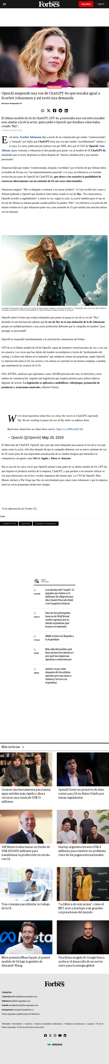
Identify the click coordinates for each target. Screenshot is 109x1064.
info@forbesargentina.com (19, 1001)
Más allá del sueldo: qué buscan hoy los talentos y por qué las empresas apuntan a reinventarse (59, 654)
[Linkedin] (65, 1035)
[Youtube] (60, 1035)
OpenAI (25, 523)
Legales (90, 1024)
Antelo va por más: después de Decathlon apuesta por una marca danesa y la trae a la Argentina (58, 676)
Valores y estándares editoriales (48, 1024)
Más (58, 581)
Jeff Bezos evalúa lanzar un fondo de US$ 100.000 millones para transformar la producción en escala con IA (25, 853)
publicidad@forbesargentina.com (23, 997)
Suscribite (86, 4)
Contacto (28, 1024)
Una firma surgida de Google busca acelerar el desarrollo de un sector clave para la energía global (81, 961)
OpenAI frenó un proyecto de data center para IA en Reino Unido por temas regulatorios (81, 793)
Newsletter (17, 1024)
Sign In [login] (101, 4)
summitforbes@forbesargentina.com (23, 1005)
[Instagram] (55, 1035)
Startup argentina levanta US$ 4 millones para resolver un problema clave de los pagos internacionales (82, 851)
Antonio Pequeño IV (11, 103)
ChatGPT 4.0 (9, 523)
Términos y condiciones (74, 1024)
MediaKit (6, 1024)
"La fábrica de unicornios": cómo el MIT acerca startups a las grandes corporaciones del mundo (81, 908)
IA (71, 207)
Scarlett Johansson (45, 523)
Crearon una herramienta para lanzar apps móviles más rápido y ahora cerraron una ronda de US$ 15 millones (26, 795)
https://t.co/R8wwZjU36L (69, 429)
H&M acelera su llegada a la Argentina (59, 638)
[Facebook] (45, 1035)
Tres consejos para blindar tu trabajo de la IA (25, 906)
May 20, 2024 (52, 437)
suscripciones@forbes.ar (24, 1010)
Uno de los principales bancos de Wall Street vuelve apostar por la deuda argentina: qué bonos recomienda (57, 620)
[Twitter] (50, 1035)
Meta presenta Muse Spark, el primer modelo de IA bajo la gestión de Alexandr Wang (25, 961)
